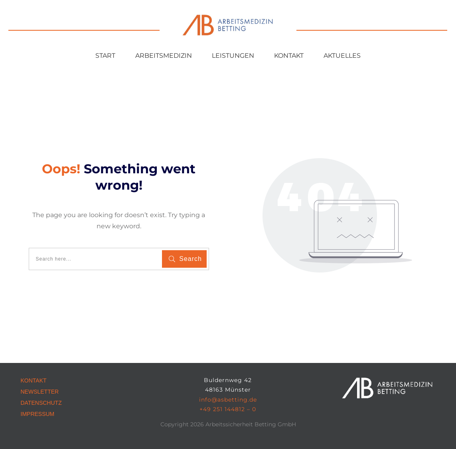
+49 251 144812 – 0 (227, 409)
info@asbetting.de (228, 399)
